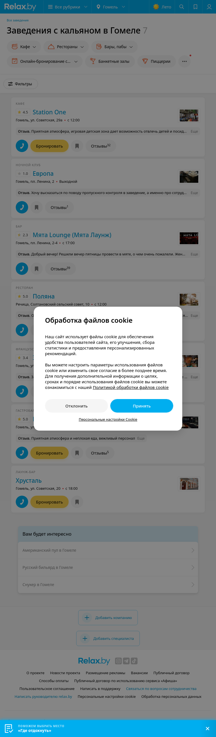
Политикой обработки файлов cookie (131, 387)
